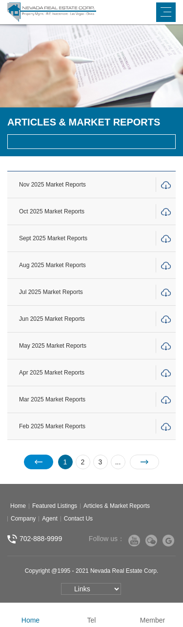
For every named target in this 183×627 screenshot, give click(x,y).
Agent (49, 518)
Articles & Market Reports (116, 505)
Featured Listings (54, 505)
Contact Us (78, 518)
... (118, 462)
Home (18, 505)
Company (23, 518)
